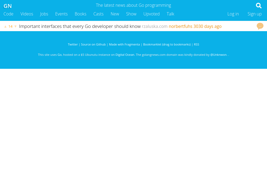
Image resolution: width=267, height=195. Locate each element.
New (115, 14)
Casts (98, 14)
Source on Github (93, 44)
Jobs (44, 14)
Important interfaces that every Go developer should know (80, 26)
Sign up (255, 14)
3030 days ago (208, 26)
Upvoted (152, 14)
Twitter (73, 44)
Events (61, 14)
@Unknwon (218, 55)
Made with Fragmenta (124, 44)
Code (9, 14)
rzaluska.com (155, 26)
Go (60, 55)
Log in (233, 14)
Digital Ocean (125, 55)
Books (80, 14)
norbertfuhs (180, 26)
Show (131, 14)
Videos (27, 14)
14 (10, 26)
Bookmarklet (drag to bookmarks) (167, 44)
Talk (170, 14)
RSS (196, 44)
